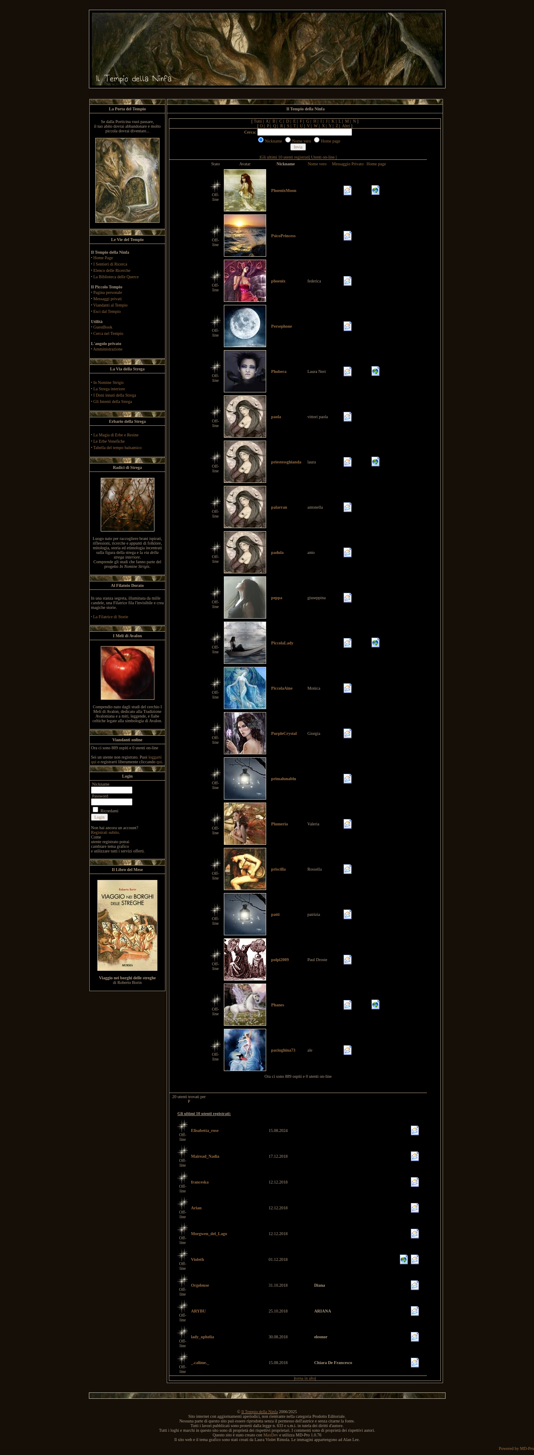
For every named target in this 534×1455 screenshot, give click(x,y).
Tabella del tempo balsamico (117, 447)
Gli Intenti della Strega (113, 401)
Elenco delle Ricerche (112, 270)
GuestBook (103, 327)
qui (159, 761)
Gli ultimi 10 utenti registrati (285, 157)
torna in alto (305, 1378)
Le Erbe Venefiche (109, 441)
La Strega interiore (109, 388)
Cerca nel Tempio (109, 333)
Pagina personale (108, 292)
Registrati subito (105, 832)
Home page (376, 164)
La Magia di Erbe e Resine (116, 435)
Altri (346, 125)
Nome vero (317, 164)
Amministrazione (107, 349)
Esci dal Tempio (107, 311)
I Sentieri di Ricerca (110, 264)
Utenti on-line (323, 157)
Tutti (258, 121)
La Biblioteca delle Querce (116, 276)
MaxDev (270, 1435)
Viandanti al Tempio (110, 305)
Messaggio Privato (348, 164)
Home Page (103, 257)
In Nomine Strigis (109, 382)
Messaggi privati (108, 298)
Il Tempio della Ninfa (259, 1411)
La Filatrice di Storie (110, 616)
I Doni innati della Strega (115, 395)
